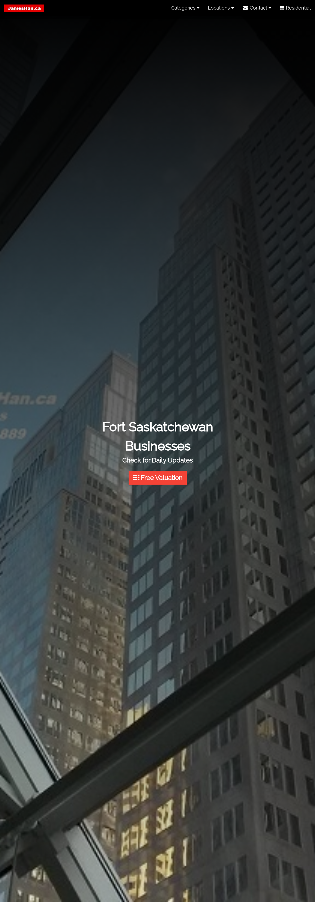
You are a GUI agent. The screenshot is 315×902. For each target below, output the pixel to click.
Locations (221, 8)
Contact (256, 8)
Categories (185, 8)
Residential (295, 8)
